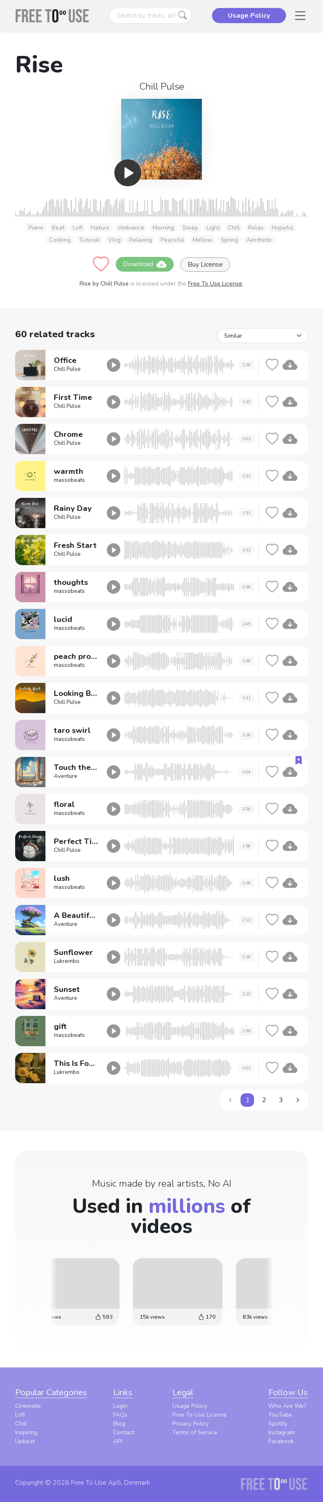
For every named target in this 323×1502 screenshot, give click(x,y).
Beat (58, 228)
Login (120, 1406)
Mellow (202, 240)
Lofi (77, 228)
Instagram (281, 1432)
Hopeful (282, 228)
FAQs (120, 1415)
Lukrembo (66, 961)
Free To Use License (215, 284)
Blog (119, 1424)
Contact (123, 1432)
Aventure (65, 776)
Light (213, 228)
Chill (234, 228)
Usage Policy (189, 1406)
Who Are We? (287, 1406)
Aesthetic (259, 240)
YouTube (280, 1415)
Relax (255, 228)
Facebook (281, 1441)
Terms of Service (194, 1432)
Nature (100, 228)
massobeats (69, 480)
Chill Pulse (161, 86)
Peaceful (172, 240)
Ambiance (131, 228)
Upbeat (25, 1441)
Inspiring (26, 1432)
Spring (229, 240)
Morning (163, 228)
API (117, 1441)
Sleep (190, 228)
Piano (36, 228)
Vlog (114, 240)
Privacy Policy (190, 1424)
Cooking (60, 240)
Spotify (277, 1424)
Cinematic (28, 1406)
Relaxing (140, 240)
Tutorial (89, 240)
